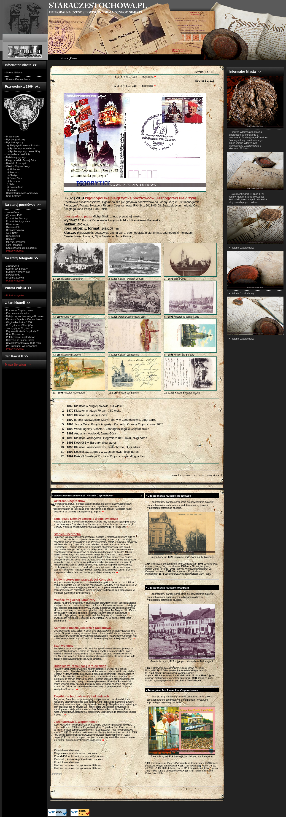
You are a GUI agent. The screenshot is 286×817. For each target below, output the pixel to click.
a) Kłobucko (12, 169)
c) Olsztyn (11, 175)
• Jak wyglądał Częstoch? (18, 328)
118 (134, 76)
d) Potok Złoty (13, 178)
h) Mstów (11, 190)
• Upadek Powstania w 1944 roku (23, 343)
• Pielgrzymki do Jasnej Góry (20, 160)
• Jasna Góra (12, 212)
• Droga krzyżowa (14, 230)
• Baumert (10, 239)
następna (149, 76)
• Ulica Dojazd (12, 236)
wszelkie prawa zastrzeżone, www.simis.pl (197, 475)
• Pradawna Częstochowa (19, 310)
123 (52, 790)
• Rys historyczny (14, 142)
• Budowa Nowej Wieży (17, 271)
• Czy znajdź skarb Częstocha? (21, 331)
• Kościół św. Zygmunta (17, 221)
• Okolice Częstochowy (17, 166)
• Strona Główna (13, 72)
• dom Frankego (13, 245)
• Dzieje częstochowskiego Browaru (24, 316)
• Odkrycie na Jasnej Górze (19, 340)
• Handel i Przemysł (15, 163)
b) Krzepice (12, 172)
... (129, 76)
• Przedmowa (12, 136)
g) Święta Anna (14, 187)
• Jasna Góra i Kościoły (17, 154)
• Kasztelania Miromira (17, 313)
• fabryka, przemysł (15, 242)
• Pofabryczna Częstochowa (20, 337)
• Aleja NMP (11, 233)
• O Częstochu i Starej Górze (20, 325)
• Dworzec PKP (13, 227)
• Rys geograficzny (15, 139)
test (147, 502)
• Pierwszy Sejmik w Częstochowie (24, 319)
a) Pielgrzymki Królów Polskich (22, 145)
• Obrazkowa (12, 224)
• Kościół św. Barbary (16, 218)
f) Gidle (10, 184)
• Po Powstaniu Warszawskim (21, 346)
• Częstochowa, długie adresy (21, 247)
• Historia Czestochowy (241, 247)
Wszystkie (64, 401)
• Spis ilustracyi (13, 196)
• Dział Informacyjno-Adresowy (21, 193)
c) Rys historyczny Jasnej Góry (22, 151)
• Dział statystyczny (15, 157)
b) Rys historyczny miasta (20, 148)
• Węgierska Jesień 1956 (18, 322)
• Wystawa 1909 (13, 215)
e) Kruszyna (12, 181)
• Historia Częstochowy (17, 79)
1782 (130, 198)
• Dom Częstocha (14, 334)
